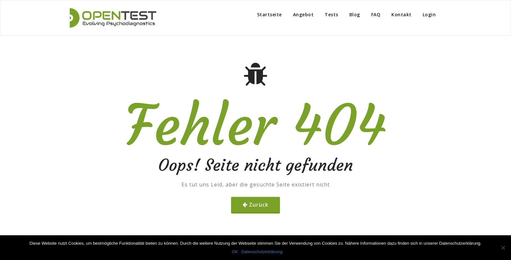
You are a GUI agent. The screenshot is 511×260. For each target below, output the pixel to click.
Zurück (259, 204)
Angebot (303, 14)
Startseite (269, 14)
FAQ (376, 14)
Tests (331, 14)
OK (235, 251)
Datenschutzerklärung (261, 251)
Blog (354, 14)
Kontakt (401, 14)
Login (429, 14)
